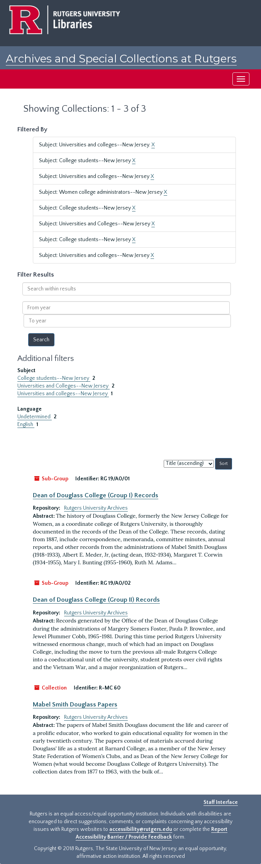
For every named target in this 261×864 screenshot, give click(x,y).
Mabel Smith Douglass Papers (75, 704)
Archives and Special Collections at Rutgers (121, 58)
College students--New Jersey (53, 378)
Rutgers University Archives (96, 508)
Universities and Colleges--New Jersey (63, 386)
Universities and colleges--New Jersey (63, 394)
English (25, 424)
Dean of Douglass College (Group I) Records (95, 495)
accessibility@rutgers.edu (140, 829)
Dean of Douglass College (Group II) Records (96, 599)
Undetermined (34, 417)
